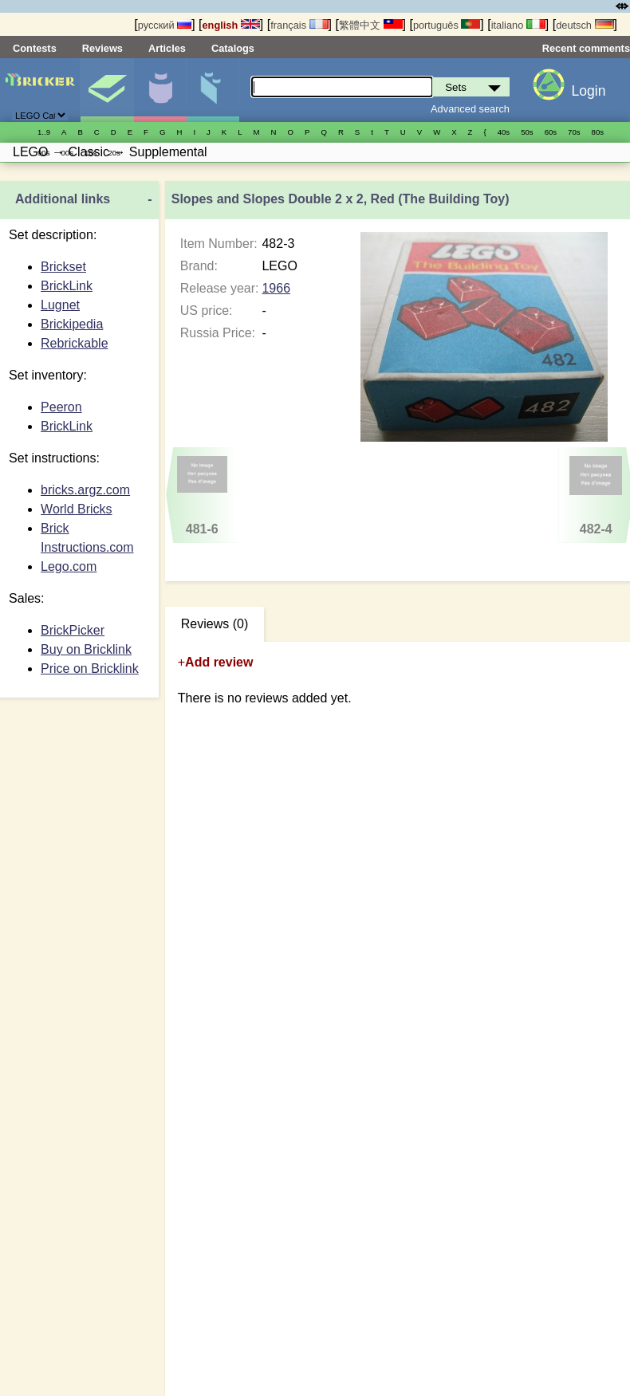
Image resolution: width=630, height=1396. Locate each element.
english (231, 25)
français (299, 25)
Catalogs (232, 48)
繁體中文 (371, 25)
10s (90, 152)
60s (551, 132)
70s (574, 132)
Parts (212, 90)
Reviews (102, 48)
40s (504, 132)
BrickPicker (72, 630)
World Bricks (76, 509)
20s (114, 152)
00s (67, 152)
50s (527, 132)
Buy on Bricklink (86, 649)
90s (43, 152)
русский (164, 25)
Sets (106, 90)
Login (588, 91)
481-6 (202, 496)
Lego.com (68, 566)
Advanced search (470, 109)
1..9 (43, 132)
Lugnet (60, 305)
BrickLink (67, 286)
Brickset (63, 266)
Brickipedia (72, 324)
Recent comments (586, 48)
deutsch (584, 25)
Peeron (61, 407)
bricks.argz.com (85, 490)
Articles (167, 48)
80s (598, 132)
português (446, 25)
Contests (35, 48)
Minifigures (160, 90)
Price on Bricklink (90, 668)
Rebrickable (74, 343)
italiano (518, 25)
